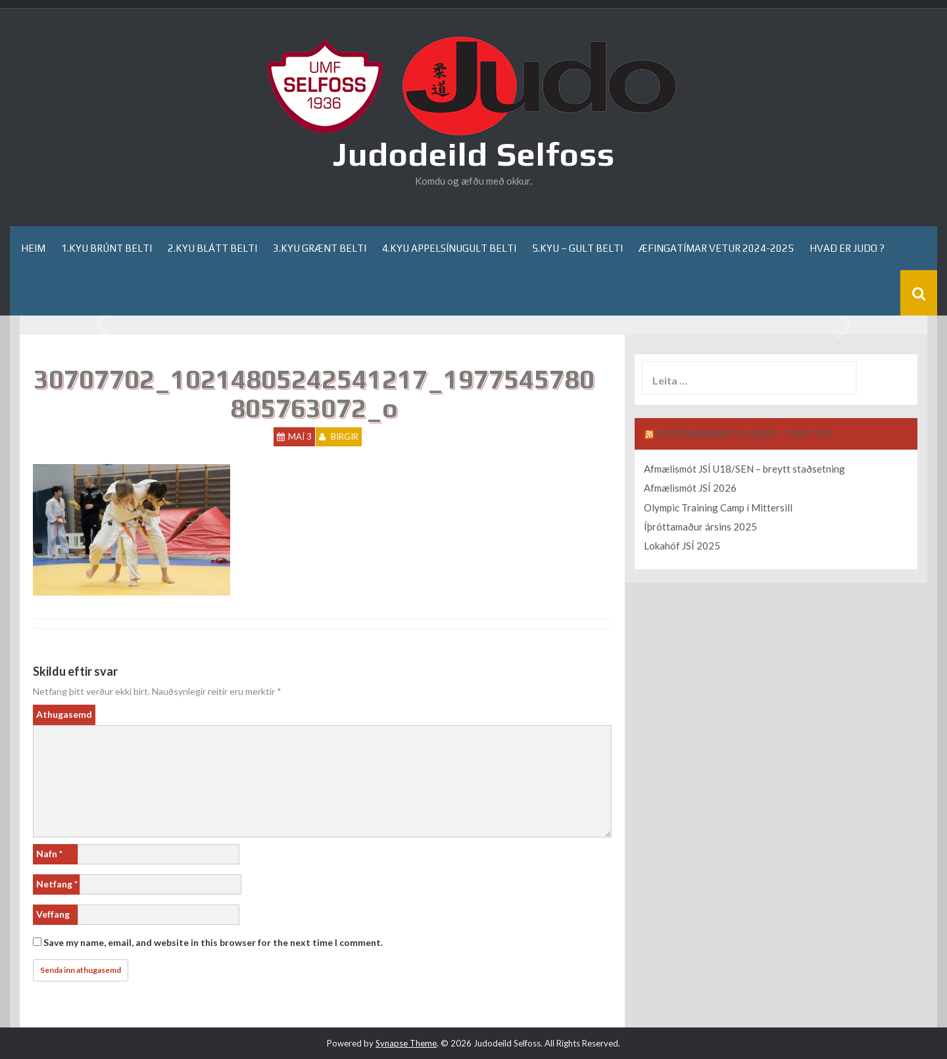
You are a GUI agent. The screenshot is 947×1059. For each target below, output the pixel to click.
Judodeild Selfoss (474, 154)
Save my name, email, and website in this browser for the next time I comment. (213, 942)
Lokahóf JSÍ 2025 (682, 546)
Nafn (49, 853)
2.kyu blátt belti (212, 248)
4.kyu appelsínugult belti (449, 248)
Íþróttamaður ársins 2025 (700, 526)
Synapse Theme (406, 1043)
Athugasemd (64, 714)
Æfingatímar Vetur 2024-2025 (716, 248)
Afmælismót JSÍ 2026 (690, 488)
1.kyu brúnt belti (106, 248)
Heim (33, 248)
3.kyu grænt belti (319, 248)
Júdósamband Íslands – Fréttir (743, 433)
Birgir (344, 436)
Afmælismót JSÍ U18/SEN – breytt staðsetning (744, 469)
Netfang (57, 883)
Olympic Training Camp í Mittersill (718, 507)
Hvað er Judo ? (847, 248)
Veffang (53, 914)
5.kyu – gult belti (577, 248)
